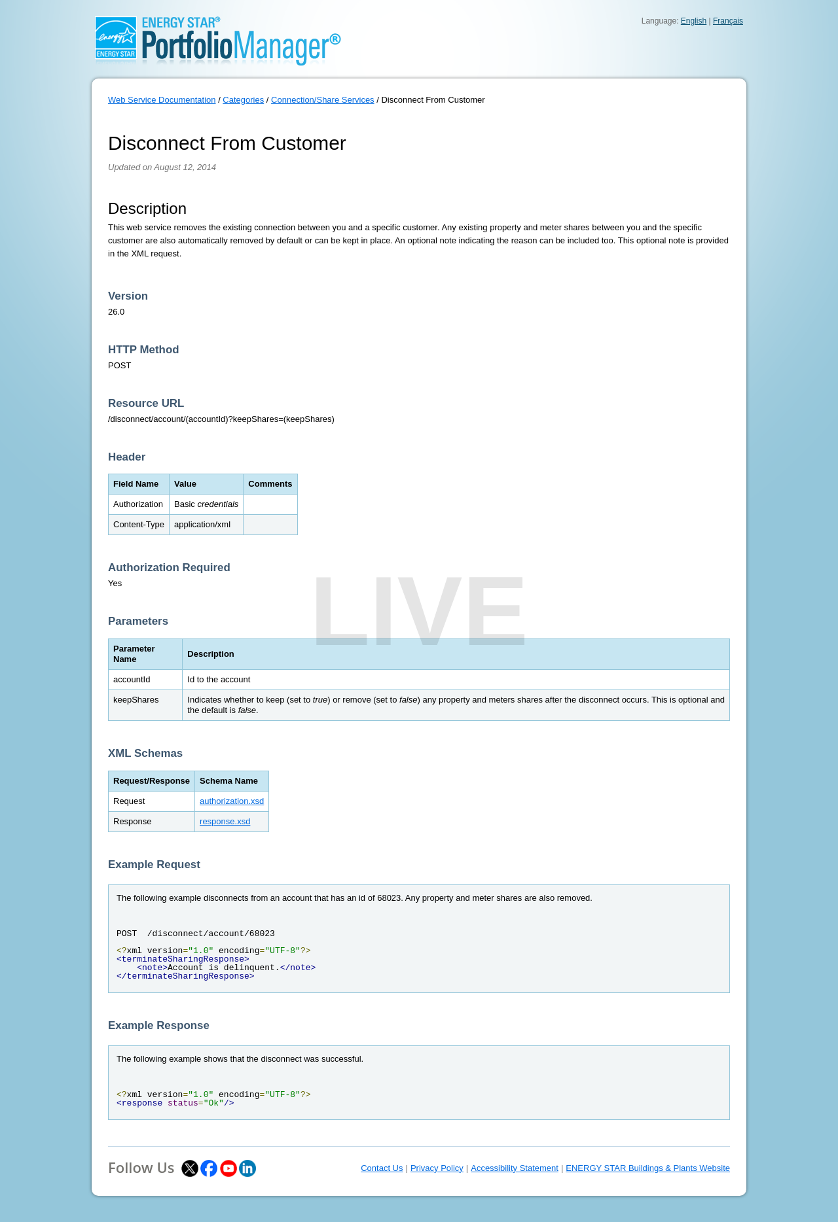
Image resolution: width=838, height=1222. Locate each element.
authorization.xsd (232, 801)
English (693, 21)
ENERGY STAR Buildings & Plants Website (648, 1168)
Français (728, 21)
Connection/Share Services (322, 100)
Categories (243, 100)
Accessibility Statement (514, 1168)
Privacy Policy (437, 1168)
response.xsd (225, 821)
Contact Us (382, 1168)
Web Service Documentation (162, 100)
